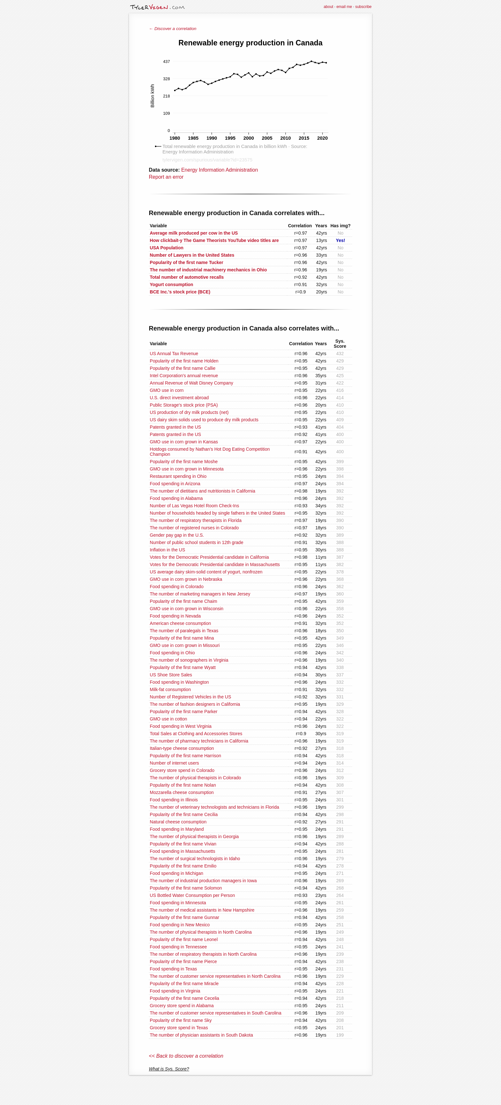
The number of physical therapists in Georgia (194, 836)
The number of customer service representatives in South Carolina (215, 1013)
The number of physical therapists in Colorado (195, 777)
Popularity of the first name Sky (181, 1020)
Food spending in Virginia (175, 990)
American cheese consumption (180, 623)
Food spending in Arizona (175, 483)
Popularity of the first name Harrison (185, 755)
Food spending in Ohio (172, 652)
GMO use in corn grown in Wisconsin (186, 608)
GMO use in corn (167, 390)
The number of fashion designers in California (195, 704)
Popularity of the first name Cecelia (184, 998)
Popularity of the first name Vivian (183, 843)
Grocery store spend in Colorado (182, 770)
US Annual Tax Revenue (174, 353)
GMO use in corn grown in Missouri (185, 645)
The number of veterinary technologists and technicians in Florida (214, 807)
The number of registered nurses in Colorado (194, 527)
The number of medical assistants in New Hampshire (202, 910)
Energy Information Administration (219, 170)
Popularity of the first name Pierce (183, 961)
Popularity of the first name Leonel (184, 939)
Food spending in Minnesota (178, 902)
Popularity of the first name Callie (182, 368)
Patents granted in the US (175, 427)
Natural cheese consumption (178, 821)
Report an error (166, 177)
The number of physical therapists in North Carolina (201, 932)
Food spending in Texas (173, 968)
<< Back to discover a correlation (186, 1056)
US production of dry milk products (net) (189, 412)
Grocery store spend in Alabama (182, 1005)
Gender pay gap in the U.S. (177, 535)
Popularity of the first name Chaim (183, 601)
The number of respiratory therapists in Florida (196, 520)
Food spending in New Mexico (180, 924)
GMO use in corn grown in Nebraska (186, 579)
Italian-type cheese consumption (182, 748)
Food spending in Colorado (177, 586)
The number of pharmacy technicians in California (199, 740)
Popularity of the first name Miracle (184, 983)
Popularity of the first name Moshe (184, 461)
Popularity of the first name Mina (182, 638)
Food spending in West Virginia (181, 726)
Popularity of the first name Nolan (183, 785)
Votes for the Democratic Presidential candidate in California (209, 557)
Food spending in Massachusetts (182, 851)
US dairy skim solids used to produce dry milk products (204, 419)
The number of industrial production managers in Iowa (203, 880)
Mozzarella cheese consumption (182, 792)
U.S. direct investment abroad (179, 397)
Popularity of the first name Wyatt (183, 667)
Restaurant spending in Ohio (178, 476)
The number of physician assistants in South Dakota (201, 1035)
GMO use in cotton (168, 718)
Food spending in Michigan (176, 873)
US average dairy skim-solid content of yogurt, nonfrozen (206, 571)
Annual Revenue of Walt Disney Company (191, 382)
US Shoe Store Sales (171, 674)
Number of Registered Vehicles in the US (190, 696)
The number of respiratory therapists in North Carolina (203, 954)
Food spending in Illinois (174, 799)
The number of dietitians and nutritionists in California (202, 491)
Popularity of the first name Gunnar (184, 917)
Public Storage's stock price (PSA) (184, 405)
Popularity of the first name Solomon (186, 888)
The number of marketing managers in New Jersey (200, 593)
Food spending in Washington (179, 682)
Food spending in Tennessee (178, 946)
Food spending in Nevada (175, 616)
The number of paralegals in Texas (184, 630)
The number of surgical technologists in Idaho (195, 858)
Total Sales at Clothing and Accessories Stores (196, 733)
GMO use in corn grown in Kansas (184, 441)
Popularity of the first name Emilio (183, 865)
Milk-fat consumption (170, 689)
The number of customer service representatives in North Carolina (215, 976)
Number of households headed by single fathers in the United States (217, 513)
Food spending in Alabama (176, 498)
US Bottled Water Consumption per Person (192, 895)
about (328, 6)
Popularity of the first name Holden (184, 360)
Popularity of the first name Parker (184, 711)
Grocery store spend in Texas (179, 1027)
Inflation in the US (167, 549)
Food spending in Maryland (177, 829)
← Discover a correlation (173, 28)
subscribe (363, 6)
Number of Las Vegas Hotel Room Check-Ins (194, 505)
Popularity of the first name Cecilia (184, 814)
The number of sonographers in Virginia (189, 660)
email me (344, 6)
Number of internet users (174, 763)
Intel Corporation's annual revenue (184, 375)
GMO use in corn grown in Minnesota (187, 468)
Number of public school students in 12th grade (196, 542)
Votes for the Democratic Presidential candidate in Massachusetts (215, 564)
